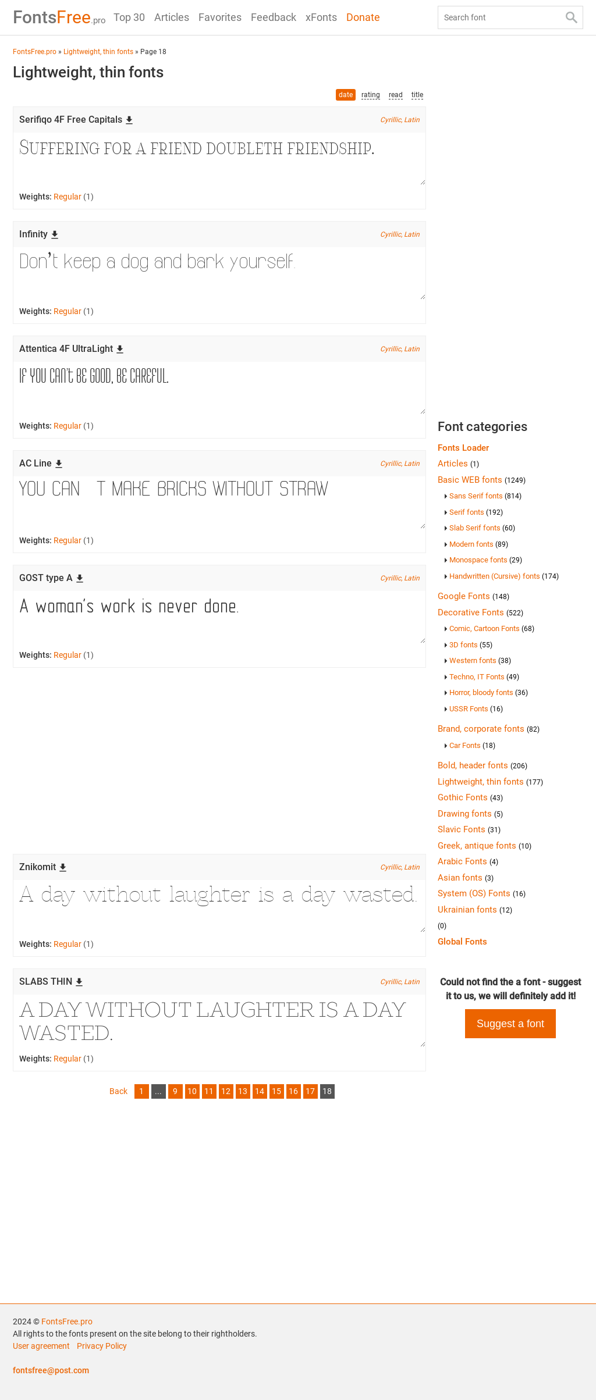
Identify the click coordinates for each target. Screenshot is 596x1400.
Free (59, 17)
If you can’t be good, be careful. (219, 388)
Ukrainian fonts (475, 909)
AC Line (41, 463)
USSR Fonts (476, 708)
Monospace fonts (485, 559)
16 (293, 1091)
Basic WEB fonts (482, 480)
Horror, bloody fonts (488, 692)
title (417, 95)
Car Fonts (472, 745)
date (346, 95)
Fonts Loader (463, 448)
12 (225, 1091)
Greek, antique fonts (484, 845)
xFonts (321, 17)
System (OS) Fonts (482, 893)
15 (276, 1091)
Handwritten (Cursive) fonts (504, 576)
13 (242, 1091)
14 (259, 1091)
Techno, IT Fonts (484, 676)
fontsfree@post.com (51, 1370)
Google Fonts (473, 596)
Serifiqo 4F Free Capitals (76, 119)
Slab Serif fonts (482, 527)
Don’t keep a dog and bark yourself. (219, 273)
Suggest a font (510, 1023)
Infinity (39, 234)
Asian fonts (466, 877)
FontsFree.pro (67, 1321)
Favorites (220, 17)
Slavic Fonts (469, 829)
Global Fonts (462, 941)
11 (209, 1091)
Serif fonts (476, 512)
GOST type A (51, 577)
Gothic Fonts (470, 797)
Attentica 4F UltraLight (72, 348)
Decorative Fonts (480, 612)
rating (370, 95)
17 (310, 1091)
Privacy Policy (102, 1346)
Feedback (273, 17)
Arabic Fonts (468, 861)
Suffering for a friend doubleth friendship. (219, 159)
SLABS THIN (51, 981)
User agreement (41, 1346)
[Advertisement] (219, 760)
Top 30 (129, 17)
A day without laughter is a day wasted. (219, 906)
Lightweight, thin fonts (490, 781)
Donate (363, 17)
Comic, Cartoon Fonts (491, 628)
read (396, 95)
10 (192, 1091)
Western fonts (480, 660)
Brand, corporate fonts (489, 729)
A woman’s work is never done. (219, 617)
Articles (171, 17)
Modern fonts (478, 544)
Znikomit (43, 866)
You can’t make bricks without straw (219, 502)
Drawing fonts (470, 813)
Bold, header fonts (482, 765)
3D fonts (470, 644)
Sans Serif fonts (485, 495)
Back (118, 1091)
